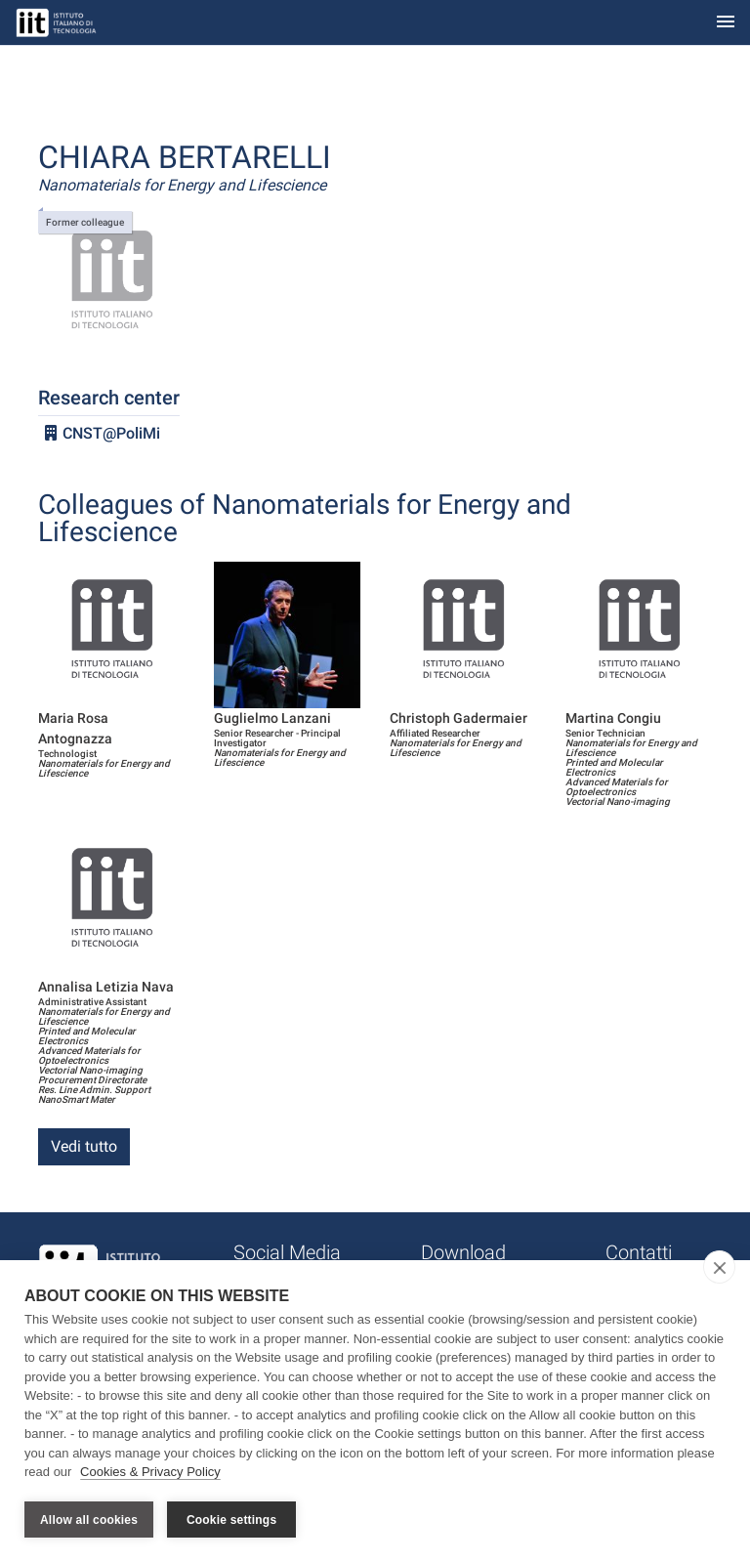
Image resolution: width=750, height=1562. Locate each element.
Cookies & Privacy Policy (150, 1472)
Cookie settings (231, 1520)
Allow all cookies (89, 1520)
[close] (719, 1268)
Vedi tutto (84, 1146)
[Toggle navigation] (725, 23)
